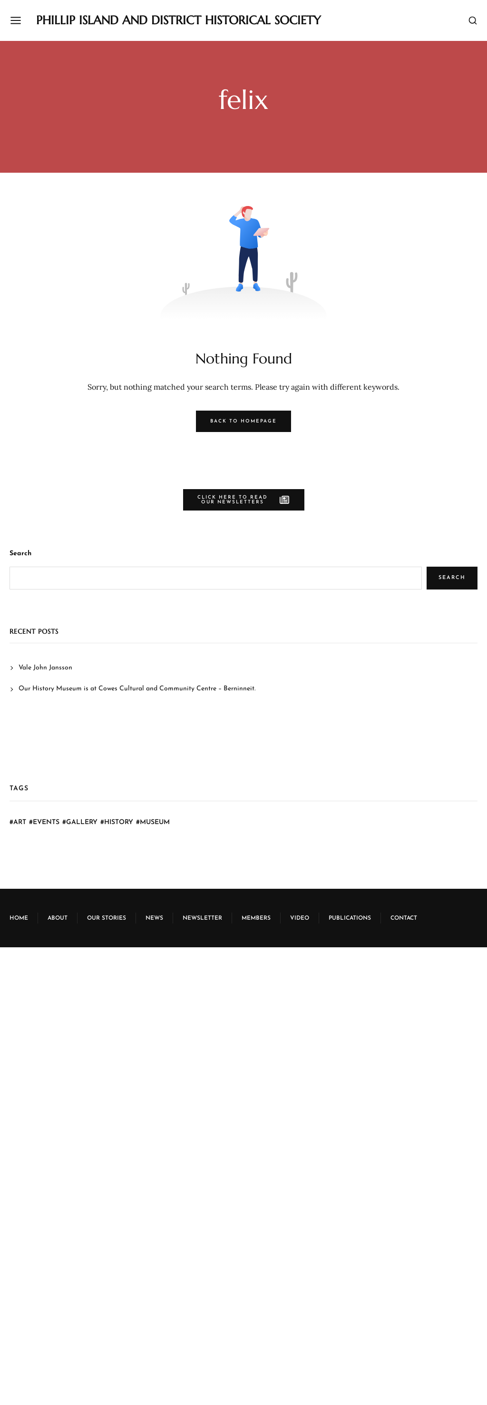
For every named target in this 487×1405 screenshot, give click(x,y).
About (58, 918)
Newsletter (202, 918)
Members (256, 918)
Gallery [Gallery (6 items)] (81, 822)
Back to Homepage (243, 421)
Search (20, 553)
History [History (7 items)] (118, 822)
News (154, 918)
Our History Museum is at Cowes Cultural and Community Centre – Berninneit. (137, 688)
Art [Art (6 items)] (19, 822)
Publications (350, 918)
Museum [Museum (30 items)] (155, 822)
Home (19, 918)
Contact (403, 918)
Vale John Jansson (45, 667)
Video (299, 918)
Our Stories (106, 918)
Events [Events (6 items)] (46, 822)
